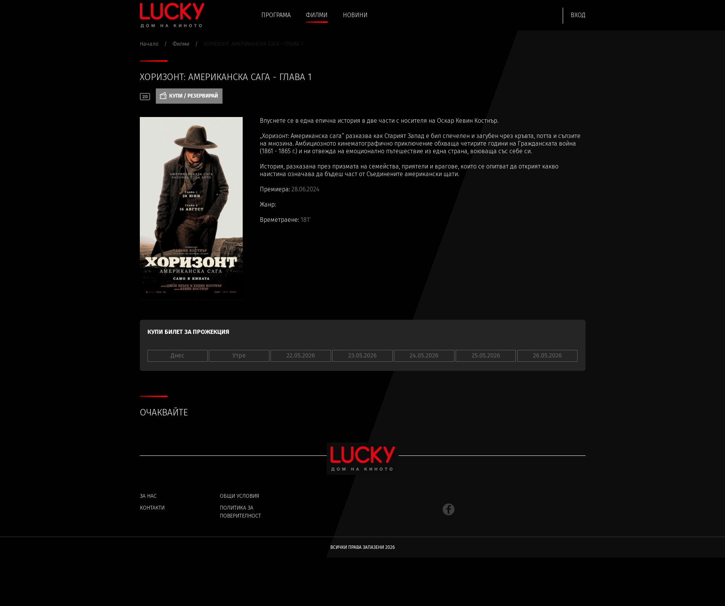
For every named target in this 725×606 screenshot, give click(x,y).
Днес (177, 355)
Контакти (152, 508)
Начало (149, 44)
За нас (148, 496)
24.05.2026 (424, 355)
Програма (275, 15)
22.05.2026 (300, 355)
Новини (354, 15)
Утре (239, 355)
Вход (578, 15)
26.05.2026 (547, 355)
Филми (316, 15)
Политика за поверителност (240, 512)
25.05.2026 (486, 355)
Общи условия (239, 496)
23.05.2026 (362, 355)
